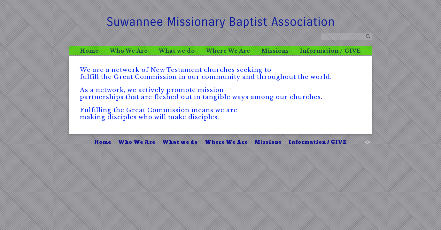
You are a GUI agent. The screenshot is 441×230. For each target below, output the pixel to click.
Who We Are (129, 51)
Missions (275, 51)
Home (89, 51)
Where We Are (228, 51)
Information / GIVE (330, 51)
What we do (177, 51)
